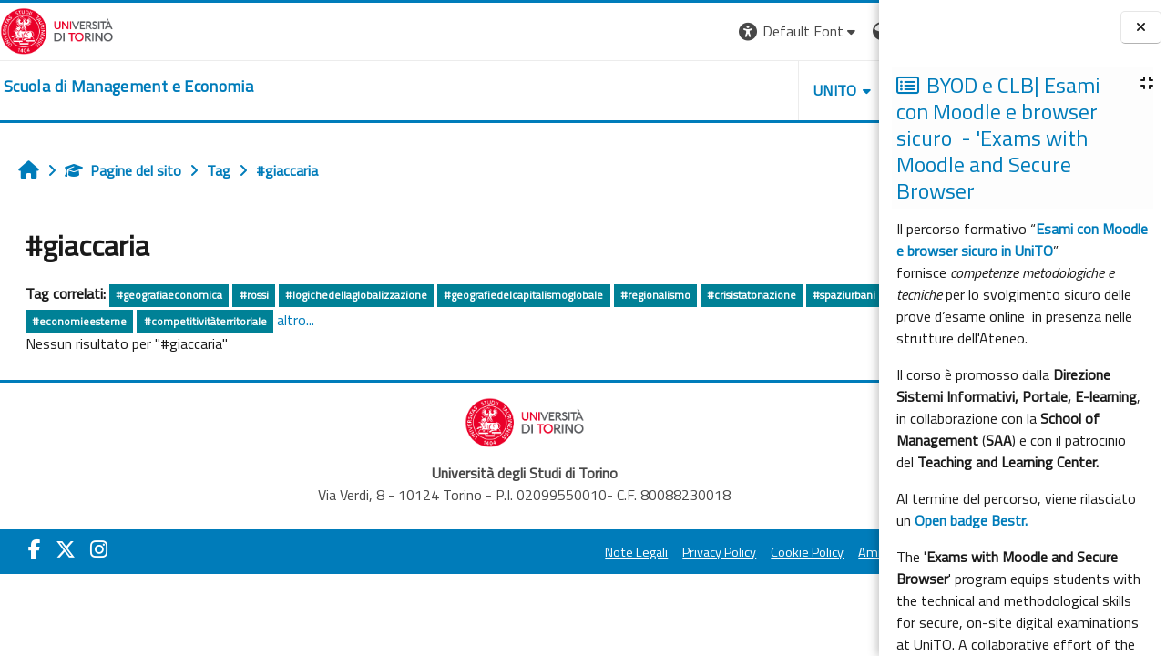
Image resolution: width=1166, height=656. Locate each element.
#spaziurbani (63, 321)
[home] (128, 87)
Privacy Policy (550, 552)
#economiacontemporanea (179, 321)
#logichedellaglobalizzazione (356, 294)
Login (847, 31)
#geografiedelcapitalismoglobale (523, 294)
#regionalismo (655, 294)
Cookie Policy (637, 552)
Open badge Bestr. (971, 520)
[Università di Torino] (57, 29)
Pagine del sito (123, 170)
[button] (629, 31)
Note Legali (466, 552)
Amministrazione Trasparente (773, 552)
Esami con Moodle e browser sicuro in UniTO (1022, 239)
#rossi (254, 294)
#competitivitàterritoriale (435, 321)
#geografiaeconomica (169, 294)
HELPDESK (768, 90)
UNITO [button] (666, 90)
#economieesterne (310, 321)
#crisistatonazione (751, 294)
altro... (527, 320)
